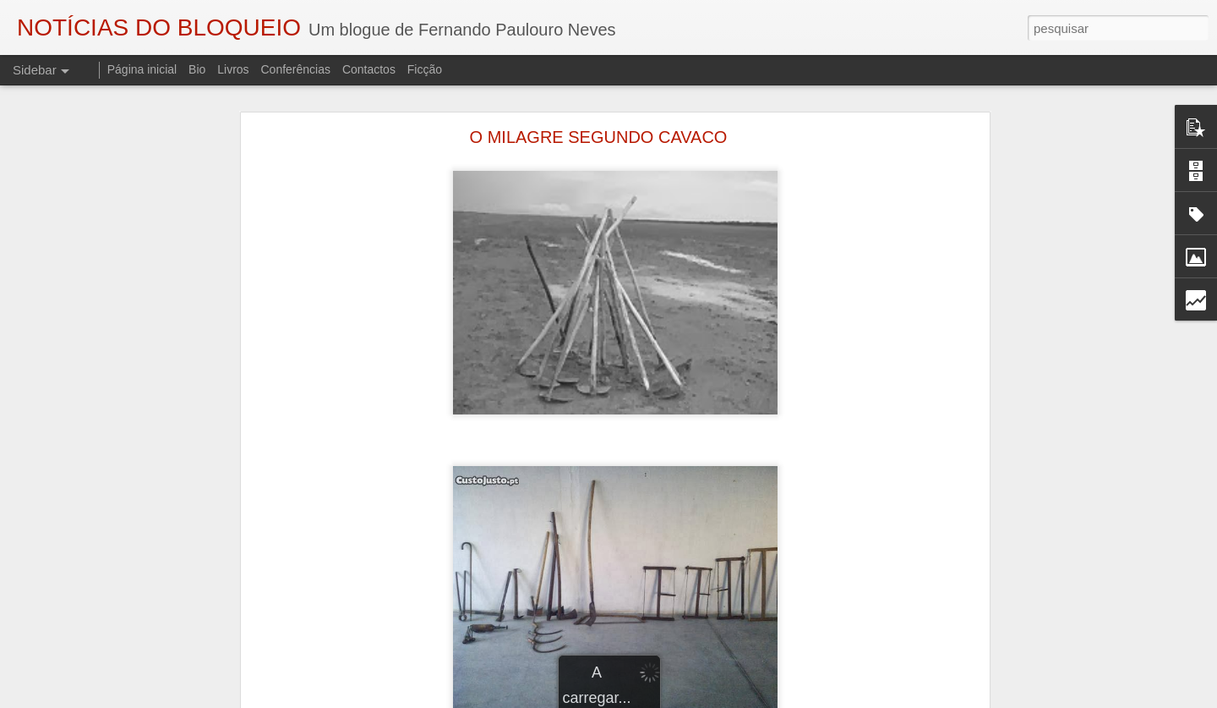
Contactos (369, 69)
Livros (232, 69)
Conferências (295, 69)
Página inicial (142, 69)
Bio (196, 69)
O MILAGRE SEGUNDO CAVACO (599, 127)
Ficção (424, 69)
